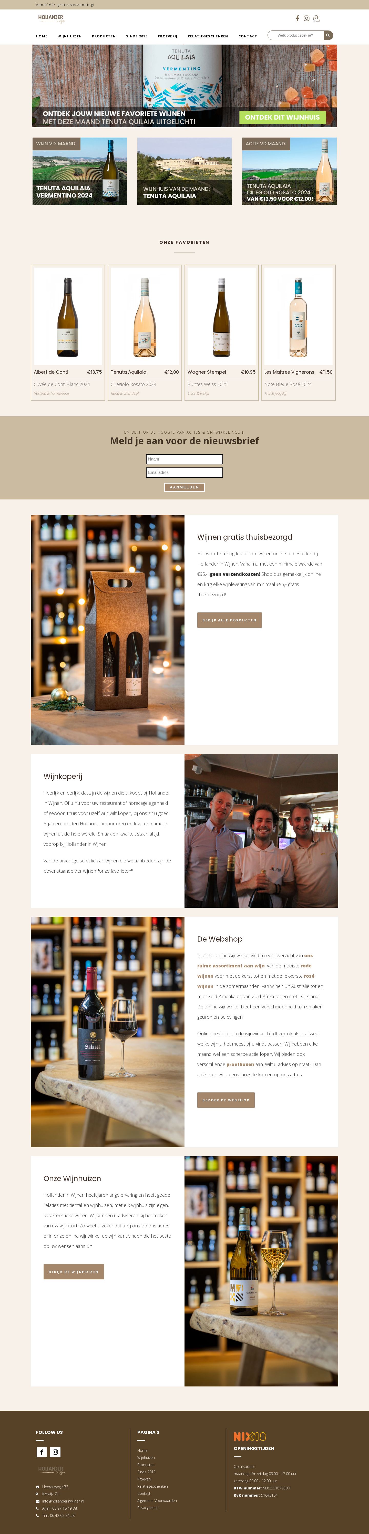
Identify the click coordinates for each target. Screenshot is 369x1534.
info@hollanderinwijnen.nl (63, 1501)
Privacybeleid (148, 1507)
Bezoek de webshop (226, 1100)
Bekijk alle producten (229, 620)
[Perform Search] (328, 35)
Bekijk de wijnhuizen (74, 1271)
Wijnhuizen (70, 36)
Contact (248, 36)
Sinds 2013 (137, 36)
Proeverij (168, 36)
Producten (104, 36)
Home (41, 36)
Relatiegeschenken (208, 36)
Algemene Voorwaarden (157, 1500)
